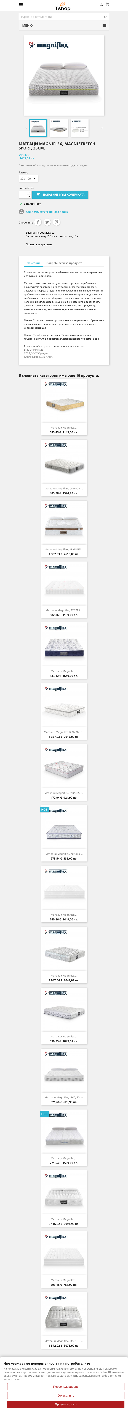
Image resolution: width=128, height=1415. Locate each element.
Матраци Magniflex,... (64, 427)
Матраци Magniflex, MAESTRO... (64, 1341)
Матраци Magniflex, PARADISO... (64, 793)
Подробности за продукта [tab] (64, 263)
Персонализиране (66, 1387)
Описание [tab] (34, 263)
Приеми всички (66, 1404)
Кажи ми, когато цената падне (46, 211)
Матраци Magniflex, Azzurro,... (64, 853)
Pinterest (56, 222)
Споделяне (37, 222)
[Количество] (23, 195)
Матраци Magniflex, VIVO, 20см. (64, 1097)
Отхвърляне (66, 1395)
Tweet (47, 222)
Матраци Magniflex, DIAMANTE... (64, 732)
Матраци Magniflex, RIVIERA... (64, 610)
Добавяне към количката (60, 194)
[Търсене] (64, 16)
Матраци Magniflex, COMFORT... (64, 488)
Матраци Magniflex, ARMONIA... (64, 549)
